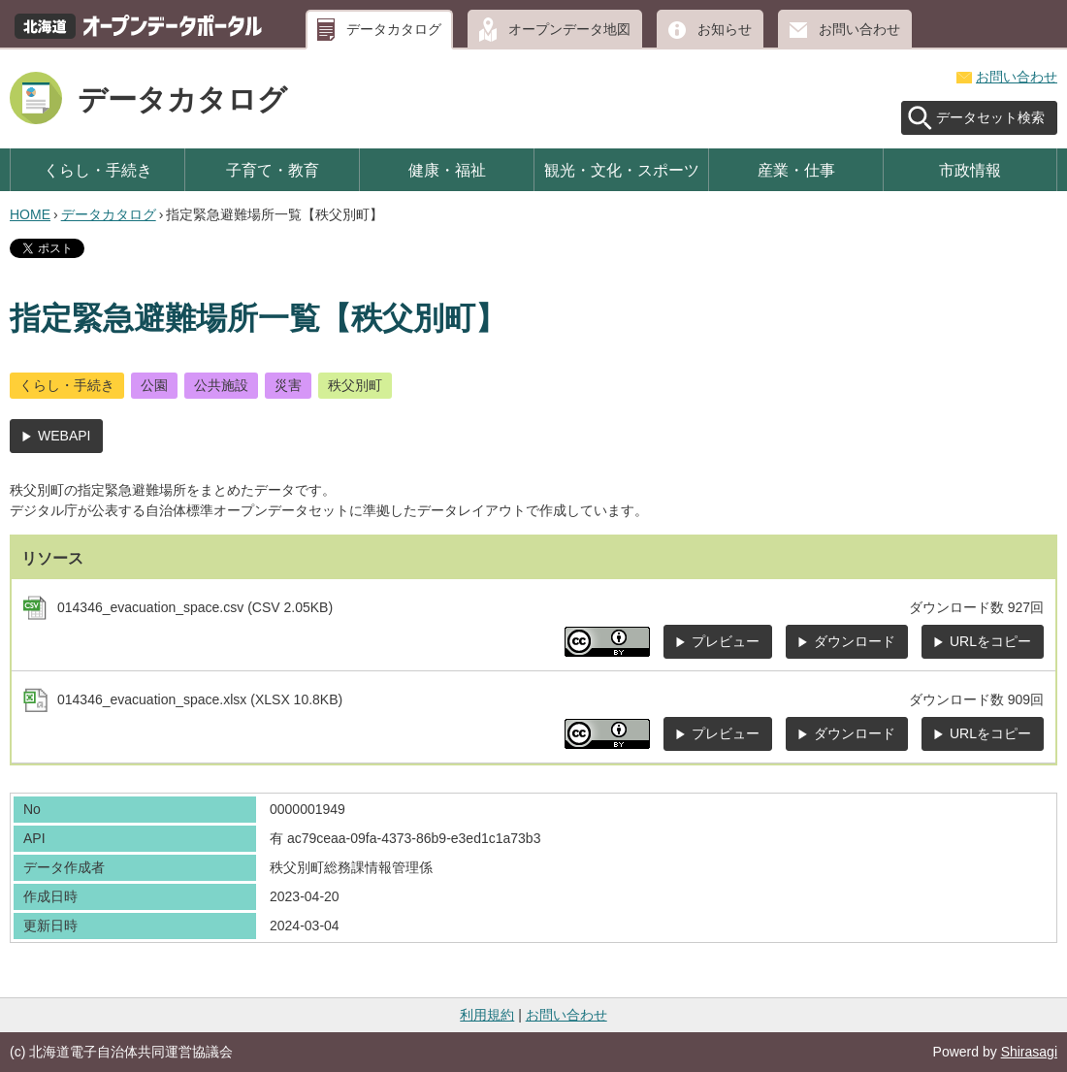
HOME (30, 214)
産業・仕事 (796, 170)
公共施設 (221, 385)
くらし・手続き (98, 170)
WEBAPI (64, 435)
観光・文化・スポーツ (621, 170)
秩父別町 (355, 385)
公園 (154, 385)
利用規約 (487, 1015)
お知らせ (724, 29)
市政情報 (970, 170)
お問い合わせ (859, 29)
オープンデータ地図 (569, 29)
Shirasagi (1029, 1051)
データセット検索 (990, 117)
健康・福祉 (447, 170)
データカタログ (393, 29)
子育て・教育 (272, 170)
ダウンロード (854, 641)
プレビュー (726, 641)
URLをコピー (990, 641)
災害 (288, 385)
